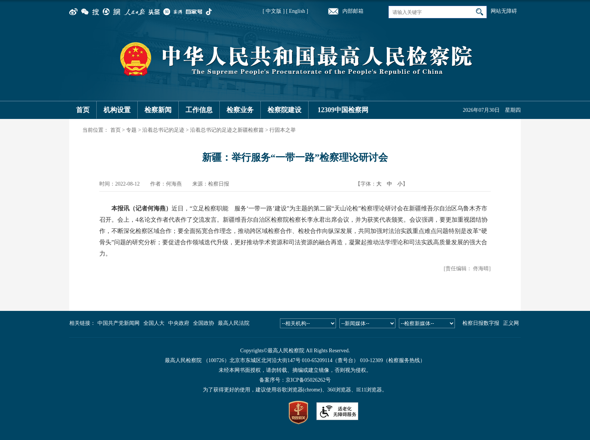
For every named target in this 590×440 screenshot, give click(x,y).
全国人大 (153, 323)
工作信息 (199, 110)
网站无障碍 (504, 11)
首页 (83, 110)
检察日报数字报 (480, 323)
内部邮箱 (352, 11)
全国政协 (203, 323)
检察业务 (240, 110)
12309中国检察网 (343, 110)
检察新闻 (158, 110)
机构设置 (117, 110)
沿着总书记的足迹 (163, 130)
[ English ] (297, 11)
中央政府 (178, 323)
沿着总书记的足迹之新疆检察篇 (227, 130)
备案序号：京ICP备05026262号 (295, 380)
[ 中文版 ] (273, 11)
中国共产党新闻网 (118, 323)
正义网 (511, 323)
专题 (131, 130)
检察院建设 (284, 110)
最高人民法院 (233, 323)
